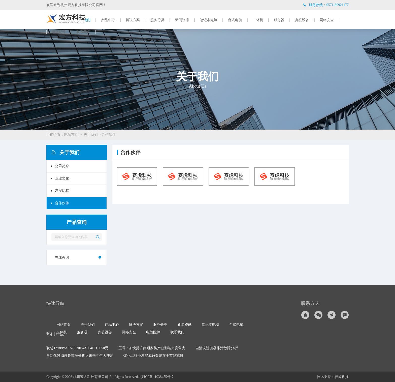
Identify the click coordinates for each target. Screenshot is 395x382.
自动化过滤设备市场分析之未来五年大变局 (79, 356)
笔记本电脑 (208, 20)
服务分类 (157, 20)
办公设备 (302, 20)
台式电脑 (235, 20)
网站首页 (71, 134)
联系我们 (83, 32)
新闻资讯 (182, 20)
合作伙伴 (109, 134)
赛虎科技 (342, 377)
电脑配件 (59, 32)
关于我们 (91, 134)
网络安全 (327, 20)
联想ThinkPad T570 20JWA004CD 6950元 (77, 348)
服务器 (279, 20)
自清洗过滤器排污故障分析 (216, 348)
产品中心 (108, 20)
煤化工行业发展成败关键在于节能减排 (153, 356)
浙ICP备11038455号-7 (156, 377)
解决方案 (133, 20)
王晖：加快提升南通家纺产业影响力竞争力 (151, 348)
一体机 (258, 20)
